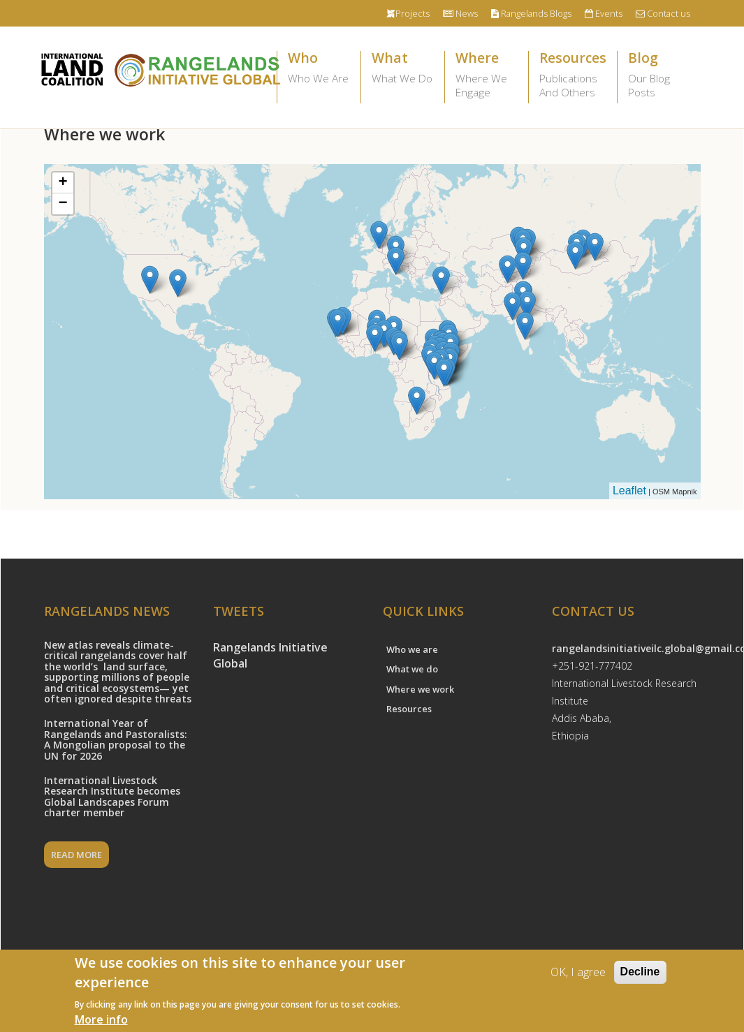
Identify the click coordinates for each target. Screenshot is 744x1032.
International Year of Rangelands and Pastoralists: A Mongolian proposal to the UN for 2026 (115, 739)
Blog (659, 75)
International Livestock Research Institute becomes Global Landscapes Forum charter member (112, 796)
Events (603, 13)
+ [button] (62, 182)
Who (319, 68)
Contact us (663, 13)
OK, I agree (578, 972)
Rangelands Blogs (531, 13)
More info (101, 1019)
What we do (412, 669)
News (460, 13)
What (403, 68)
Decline (640, 972)
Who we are (412, 649)
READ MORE (76, 854)
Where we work (420, 689)
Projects (408, 13)
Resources (572, 75)
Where (486, 75)
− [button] (62, 203)
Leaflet (629, 490)
